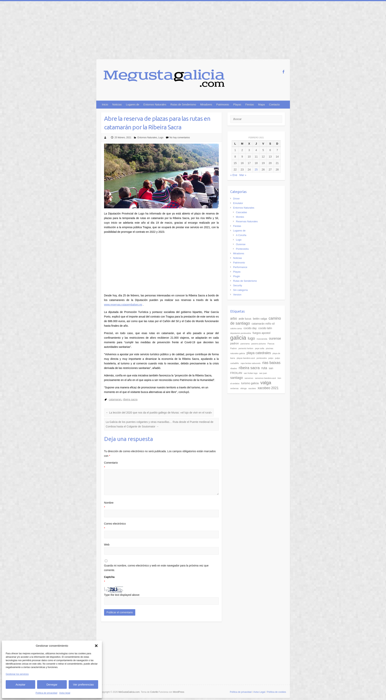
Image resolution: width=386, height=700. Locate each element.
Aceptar (20, 684)
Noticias (117, 104)
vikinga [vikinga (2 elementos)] (243, 388)
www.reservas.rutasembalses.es (123, 304)
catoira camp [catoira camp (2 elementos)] (236, 328)
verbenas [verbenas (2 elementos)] (234, 388)
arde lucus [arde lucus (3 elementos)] (245, 318)
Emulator (238, 203)
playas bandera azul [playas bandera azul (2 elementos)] (246, 358)
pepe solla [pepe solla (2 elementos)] (259, 348)
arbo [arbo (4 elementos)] (233, 318)
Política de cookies (276, 692)
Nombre (161, 505)
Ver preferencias (83, 684)
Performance (240, 267)
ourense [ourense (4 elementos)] (275, 338)
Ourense (240, 244)
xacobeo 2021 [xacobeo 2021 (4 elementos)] (268, 388)
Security (237, 285)
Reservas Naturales (247, 221)
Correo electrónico (161, 526)
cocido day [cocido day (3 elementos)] (250, 328)
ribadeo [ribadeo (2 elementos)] (233, 368)
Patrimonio (222, 104)
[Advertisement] (193, 29)
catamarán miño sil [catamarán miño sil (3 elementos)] (263, 323)
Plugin (236, 276)
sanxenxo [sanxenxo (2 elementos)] (248, 378)
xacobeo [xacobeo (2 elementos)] (252, 388)
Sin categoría (240, 290)
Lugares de (132, 104)
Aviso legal (64, 693)
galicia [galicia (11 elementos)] (238, 337)
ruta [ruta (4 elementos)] (264, 368)
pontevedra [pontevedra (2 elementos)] (261, 358)
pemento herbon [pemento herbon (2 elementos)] (246, 348)
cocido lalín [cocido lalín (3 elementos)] (265, 328)
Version (237, 294)
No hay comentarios (180, 137)
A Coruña (241, 235)
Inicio (105, 104)
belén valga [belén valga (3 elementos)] (260, 318)
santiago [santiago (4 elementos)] (236, 378)
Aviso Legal (259, 692)
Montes (240, 216)
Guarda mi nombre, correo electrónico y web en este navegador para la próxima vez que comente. (156, 568)
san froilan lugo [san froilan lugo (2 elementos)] (251, 373)
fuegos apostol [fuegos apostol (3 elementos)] (262, 332)
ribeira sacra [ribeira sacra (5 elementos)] (249, 368)
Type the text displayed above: (122, 594)
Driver (236, 198)
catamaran (115, 399)
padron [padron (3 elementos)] (234, 343)
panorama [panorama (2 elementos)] (245, 343)
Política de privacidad (46, 693)
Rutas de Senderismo (183, 104)
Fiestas (249, 104)
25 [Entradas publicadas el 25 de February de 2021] (256, 169)
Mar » (243, 175)
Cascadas (241, 212)
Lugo (160, 137)
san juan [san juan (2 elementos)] (263, 373)
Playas (237, 104)
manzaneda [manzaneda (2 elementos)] (262, 339)
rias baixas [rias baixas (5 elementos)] (271, 363)
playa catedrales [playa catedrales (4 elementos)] (259, 353)
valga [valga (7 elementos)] (265, 382)
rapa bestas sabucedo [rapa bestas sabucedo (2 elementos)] (251, 363)
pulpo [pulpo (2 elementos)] (270, 358)
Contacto (274, 104)
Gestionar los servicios (17, 674)
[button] (96, 646)
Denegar (51, 684)
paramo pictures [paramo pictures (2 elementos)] (258, 343)
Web (107, 544)
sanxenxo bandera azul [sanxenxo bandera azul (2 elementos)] (265, 378)
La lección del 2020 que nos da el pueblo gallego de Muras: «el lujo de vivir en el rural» (159, 412)
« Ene (233, 175)
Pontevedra (242, 248)
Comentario (161, 465)
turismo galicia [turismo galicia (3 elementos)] (250, 383)
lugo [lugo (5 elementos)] (251, 338)
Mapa (261, 104)
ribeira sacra (130, 399)
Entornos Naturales (154, 104)
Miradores (206, 104)
